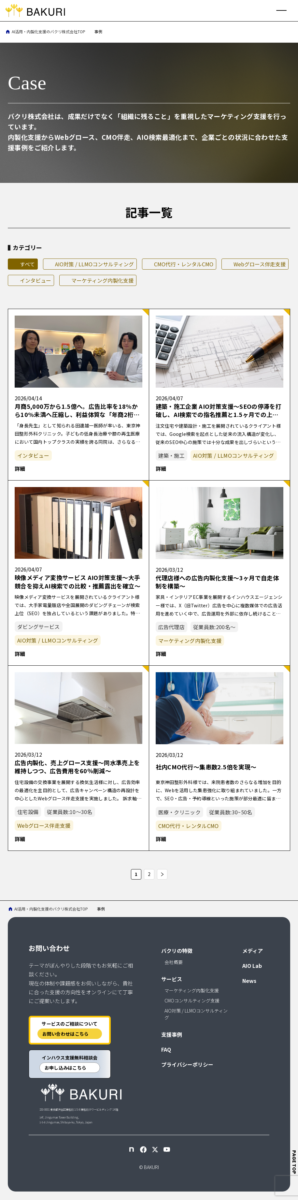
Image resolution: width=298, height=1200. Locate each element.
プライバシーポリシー (187, 1064)
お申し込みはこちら (66, 1067)
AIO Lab (252, 965)
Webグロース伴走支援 (260, 264)
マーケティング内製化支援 (102, 280)
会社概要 (173, 962)
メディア (252, 950)
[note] (131, 1149)
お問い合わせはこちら (65, 1033)
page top (294, 1162)
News (249, 980)
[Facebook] (143, 1149)
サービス (171, 979)
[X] (155, 1149)
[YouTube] (167, 1149)
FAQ (166, 1049)
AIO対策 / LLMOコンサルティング (94, 264)
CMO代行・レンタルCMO (183, 264)
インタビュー (35, 280)
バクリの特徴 (176, 950)
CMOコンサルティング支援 (192, 1000)
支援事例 (171, 1034)
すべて (27, 264)
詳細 (20, 468)
